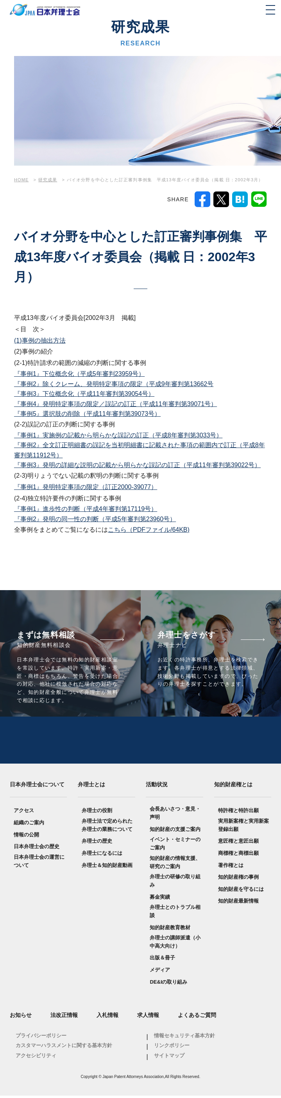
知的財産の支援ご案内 (175, 831)
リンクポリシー (172, 1048)
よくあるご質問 (197, 1018)
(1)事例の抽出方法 (40, 340)
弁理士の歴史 (97, 844)
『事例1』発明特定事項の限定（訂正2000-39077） (85, 487)
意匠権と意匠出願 (238, 844)
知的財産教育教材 (170, 930)
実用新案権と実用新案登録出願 (243, 827)
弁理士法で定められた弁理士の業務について (107, 827)
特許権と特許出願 (238, 813)
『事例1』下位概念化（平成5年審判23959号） (79, 373)
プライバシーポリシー (41, 1038)
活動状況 (157, 787)
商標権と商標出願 (238, 855)
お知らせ (21, 1018)
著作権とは (230, 867)
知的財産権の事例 (238, 880)
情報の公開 (26, 837)
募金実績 (160, 899)
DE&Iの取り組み (168, 984)
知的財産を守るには (241, 891)
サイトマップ (169, 1058)
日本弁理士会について (37, 787)
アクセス (24, 813)
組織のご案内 (29, 825)
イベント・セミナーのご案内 (175, 846)
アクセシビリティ (36, 1058)
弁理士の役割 (97, 813)
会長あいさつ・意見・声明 (175, 816)
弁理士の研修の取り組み (175, 883)
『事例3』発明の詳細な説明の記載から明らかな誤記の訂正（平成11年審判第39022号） (137, 465)
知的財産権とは (233, 787)
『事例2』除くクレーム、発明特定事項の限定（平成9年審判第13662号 (113, 384)
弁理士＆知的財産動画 (107, 867)
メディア (160, 972)
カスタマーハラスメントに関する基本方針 (64, 1048)
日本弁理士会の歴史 (36, 849)
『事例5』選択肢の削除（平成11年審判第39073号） (87, 413)
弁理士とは (91, 787)
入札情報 (107, 1018)
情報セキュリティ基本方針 (184, 1038)
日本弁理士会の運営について (39, 863)
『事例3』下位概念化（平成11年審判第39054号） (84, 393)
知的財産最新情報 (238, 904)
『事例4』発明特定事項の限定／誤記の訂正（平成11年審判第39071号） (115, 404)
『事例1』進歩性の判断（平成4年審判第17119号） (85, 509)
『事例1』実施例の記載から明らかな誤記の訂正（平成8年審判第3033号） (118, 435)
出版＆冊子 (162, 960)
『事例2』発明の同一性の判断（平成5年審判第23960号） (95, 519)
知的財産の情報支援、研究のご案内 (175, 865)
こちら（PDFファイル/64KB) (149, 529)
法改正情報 (64, 1018)
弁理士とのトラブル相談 (175, 914)
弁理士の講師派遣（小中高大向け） (175, 944)
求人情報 (148, 1018)
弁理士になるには (102, 855)
